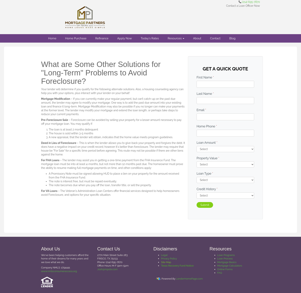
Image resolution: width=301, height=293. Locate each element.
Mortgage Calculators (229, 265)
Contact (215, 38)
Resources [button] (176, 38)
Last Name (205, 94)
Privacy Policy (169, 258)
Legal (164, 255)
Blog (232, 38)
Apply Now (124, 38)
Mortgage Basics (227, 262)
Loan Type (205, 173)
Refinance (101, 38)
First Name (205, 77)
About (197, 38)
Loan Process (225, 258)
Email (201, 110)
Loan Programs (226, 255)
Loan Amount (207, 142)
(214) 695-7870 (251, 1)
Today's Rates (150, 38)
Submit (204, 204)
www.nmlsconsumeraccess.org (59, 271)
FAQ (219, 272)
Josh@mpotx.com (107, 269)
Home (52, 38)
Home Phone (207, 126)
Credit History (207, 189)
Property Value (208, 158)
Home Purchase (75, 38)
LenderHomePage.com (189, 278)
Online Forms (225, 269)
